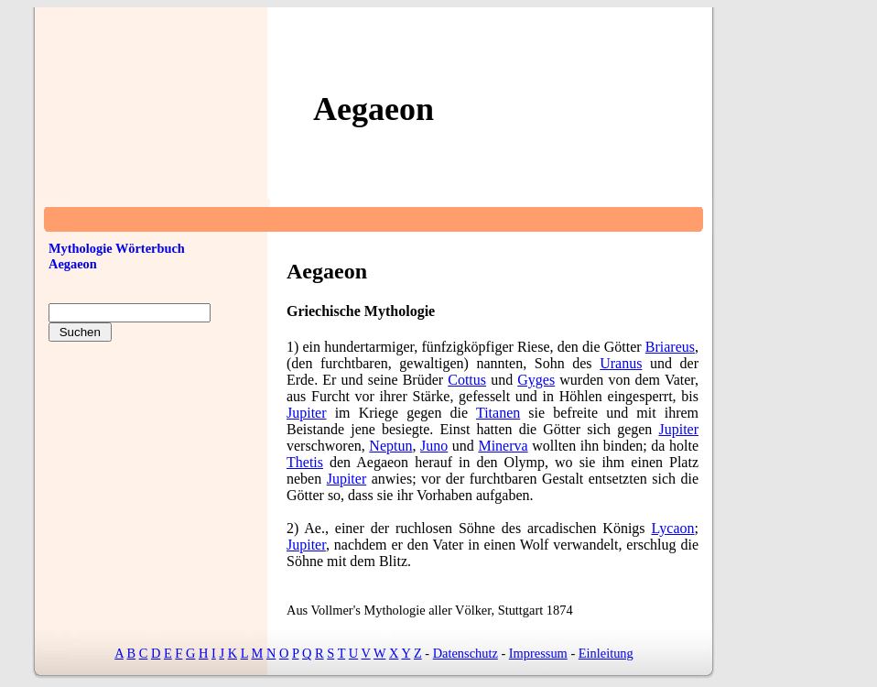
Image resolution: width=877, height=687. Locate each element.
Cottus (467, 379)
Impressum (538, 653)
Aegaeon (73, 263)
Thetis (305, 462)
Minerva (502, 445)
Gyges (536, 379)
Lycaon (672, 528)
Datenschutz (465, 653)
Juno (434, 445)
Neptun (390, 445)
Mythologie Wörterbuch (117, 248)
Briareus (670, 346)
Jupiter (307, 412)
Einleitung (606, 653)
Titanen (498, 412)
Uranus (621, 363)
